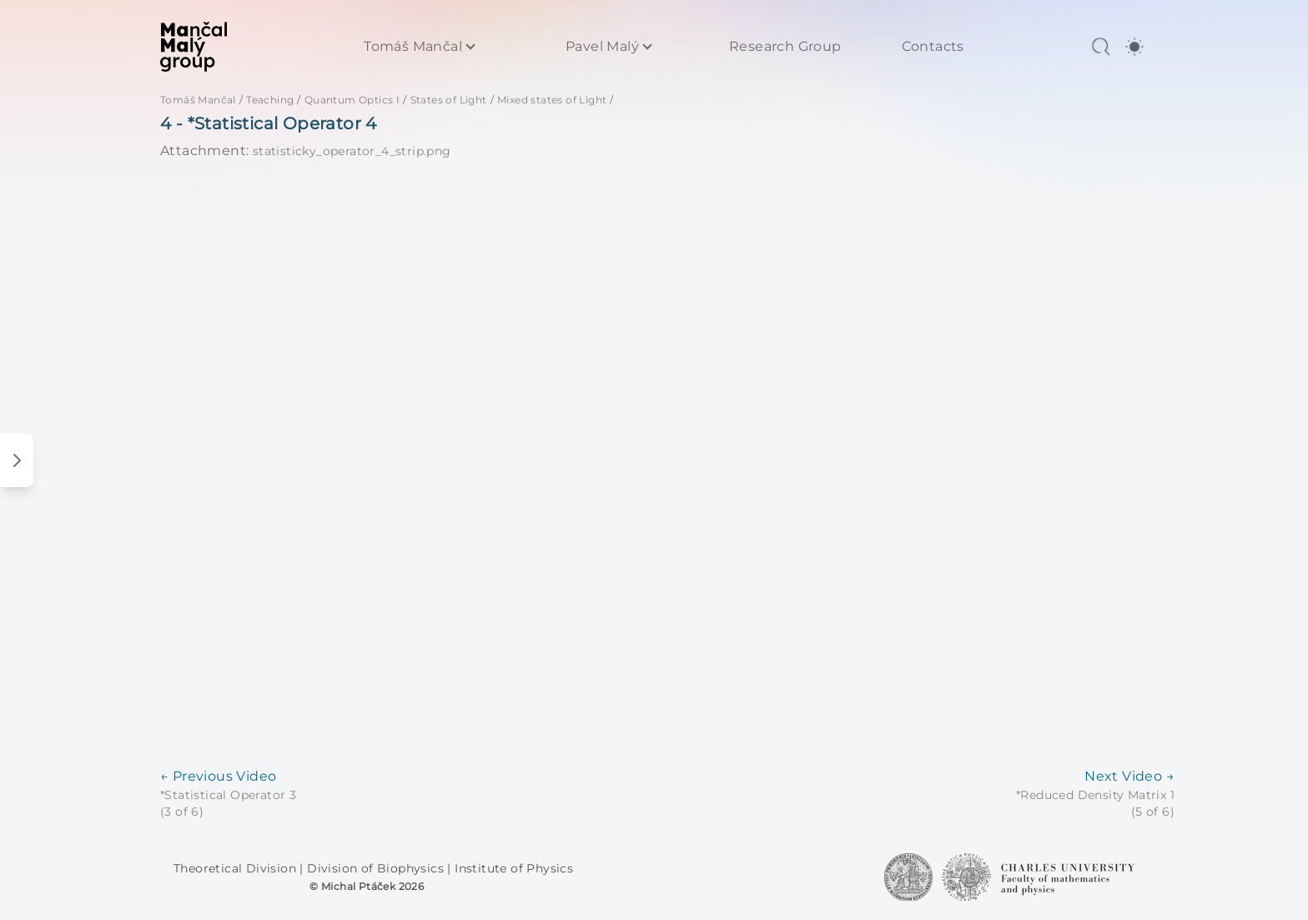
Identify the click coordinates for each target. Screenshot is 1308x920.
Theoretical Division (236, 868)
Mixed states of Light (551, 99)
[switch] (1134, 46)
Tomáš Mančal (413, 46)
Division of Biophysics (377, 868)
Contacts (933, 46)
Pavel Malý (602, 46)
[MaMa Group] (193, 46)
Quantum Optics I (352, 99)
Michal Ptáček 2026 (372, 886)
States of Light (448, 99)
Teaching (270, 99)
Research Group (785, 46)
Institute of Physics (514, 868)
